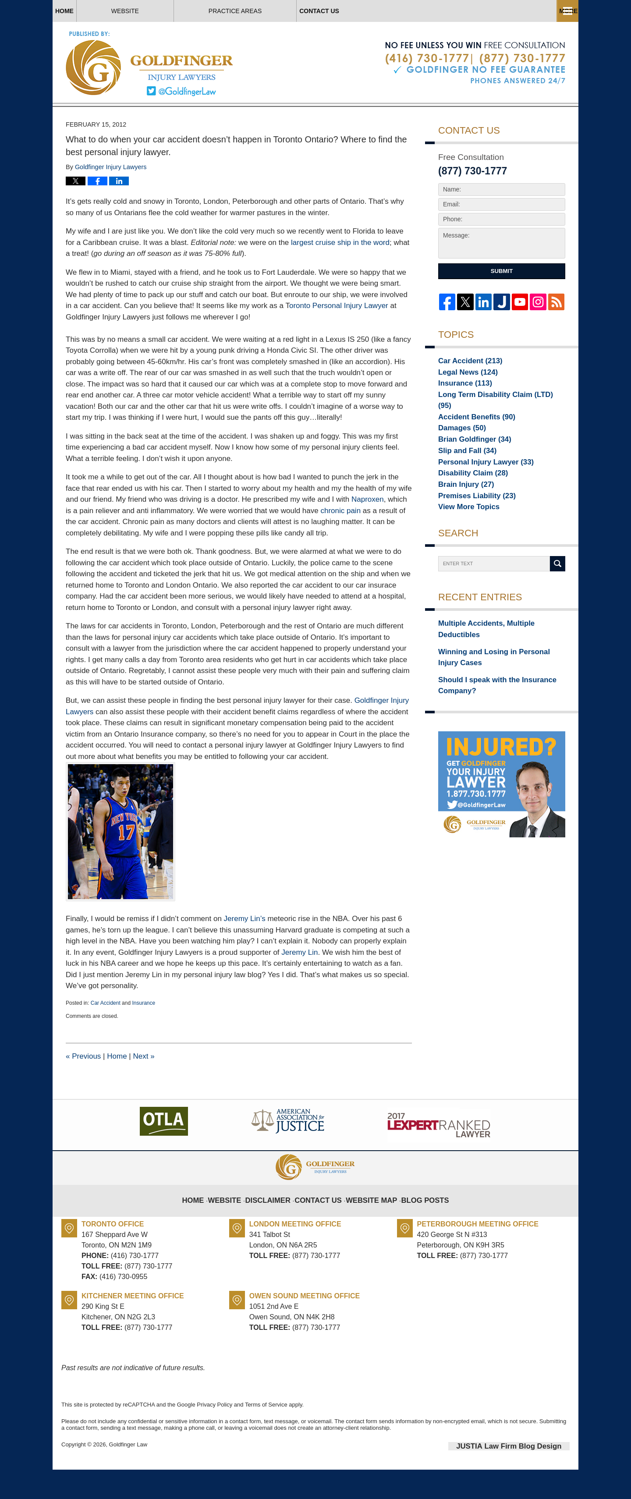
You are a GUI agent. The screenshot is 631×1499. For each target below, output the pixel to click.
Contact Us (516, 10)
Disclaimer (277, 1225)
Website (189, 10)
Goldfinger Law (128, 1476)
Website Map (369, 1225)
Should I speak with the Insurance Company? (487, 701)
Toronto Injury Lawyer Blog (150, 63)
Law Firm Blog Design (528, 1476)
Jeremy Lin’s (246, 950)
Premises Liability (470, 526)
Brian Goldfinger (468, 464)
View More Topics (463, 538)
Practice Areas (399, 10)
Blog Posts (417, 1225)
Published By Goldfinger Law (475, 63)
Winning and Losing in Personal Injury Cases (494, 676)
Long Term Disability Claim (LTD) (492, 428)
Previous (83, 1088)
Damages (458, 452)
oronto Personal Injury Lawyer (339, 337)
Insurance (143, 1034)
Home (96, 10)
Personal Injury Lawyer (478, 489)
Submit (502, 303)
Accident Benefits (470, 440)
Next (143, 1088)
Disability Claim (467, 501)
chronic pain (340, 542)
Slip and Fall (462, 477)
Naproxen (367, 531)
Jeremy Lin (299, 984)
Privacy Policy (214, 1436)
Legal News (463, 403)
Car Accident (106, 1034)
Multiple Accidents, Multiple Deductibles (496, 656)
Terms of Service (266, 1436)
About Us (288, 10)
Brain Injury (461, 513)
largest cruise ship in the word (340, 274)
